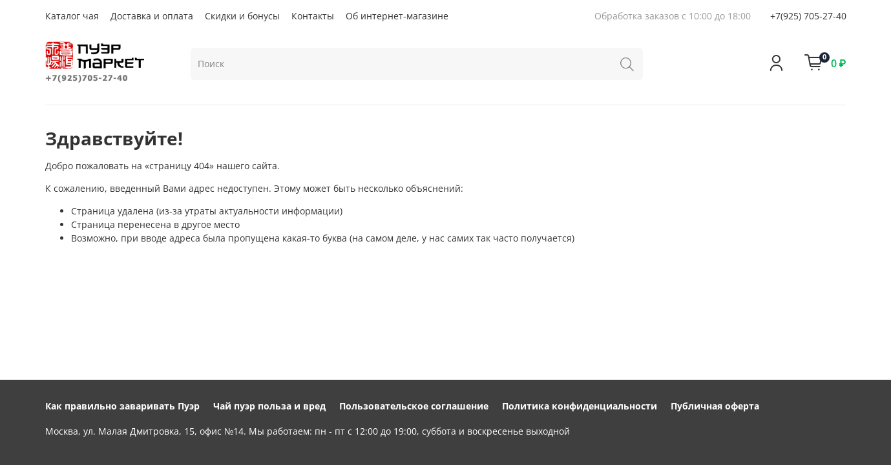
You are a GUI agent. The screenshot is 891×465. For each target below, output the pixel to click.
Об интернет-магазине (397, 16)
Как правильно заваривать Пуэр (122, 406)
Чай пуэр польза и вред (269, 406)
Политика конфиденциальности (579, 406)
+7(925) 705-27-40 (808, 16)
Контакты (312, 16)
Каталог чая (72, 16)
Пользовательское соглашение (413, 406)
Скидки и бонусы (242, 16)
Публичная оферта (715, 406)
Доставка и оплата (151, 16)
